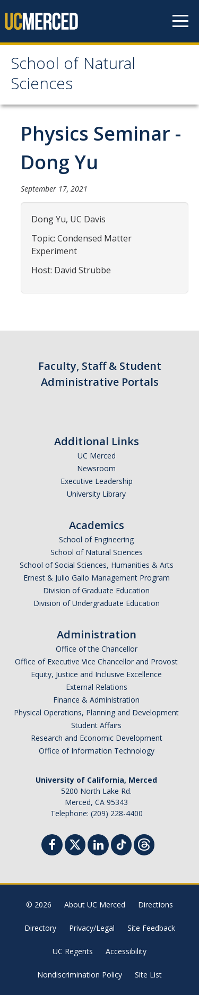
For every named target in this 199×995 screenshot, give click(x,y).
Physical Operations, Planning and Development (96, 712)
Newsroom (96, 468)
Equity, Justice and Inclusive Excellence (96, 674)
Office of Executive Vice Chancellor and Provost (96, 661)
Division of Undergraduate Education (96, 603)
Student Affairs (96, 725)
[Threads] (144, 843)
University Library (96, 494)
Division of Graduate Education (96, 590)
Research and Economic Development (96, 738)
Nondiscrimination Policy (79, 975)
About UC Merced (94, 904)
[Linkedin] (98, 846)
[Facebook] (52, 846)
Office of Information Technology (96, 751)
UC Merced (96, 456)
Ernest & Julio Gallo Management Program (96, 578)
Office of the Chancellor (96, 649)
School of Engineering (96, 539)
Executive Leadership (96, 481)
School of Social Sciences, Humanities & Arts (97, 565)
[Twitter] (75, 843)
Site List (148, 975)
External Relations (96, 687)
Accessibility (126, 951)
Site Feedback (151, 928)
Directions (155, 904)
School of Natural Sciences (73, 75)
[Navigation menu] (180, 21)
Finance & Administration (96, 700)
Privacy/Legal (92, 928)
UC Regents (73, 951)
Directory (40, 928)
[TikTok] (121, 843)
